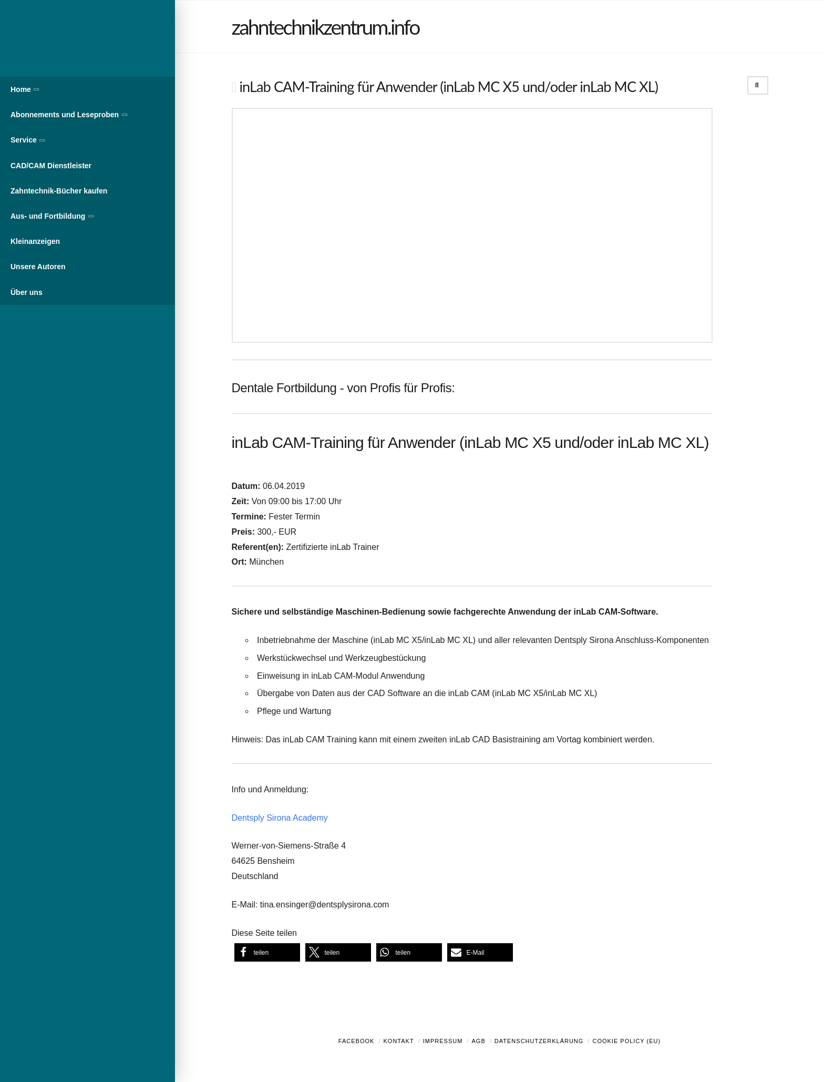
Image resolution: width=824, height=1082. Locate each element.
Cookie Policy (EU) (626, 1041)
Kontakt (399, 1041)
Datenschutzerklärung (539, 1041)
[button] (267, 952)
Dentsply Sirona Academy (280, 817)
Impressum (443, 1041)
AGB (478, 1041)
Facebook (356, 1041)
